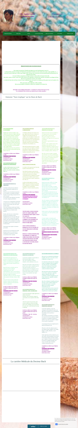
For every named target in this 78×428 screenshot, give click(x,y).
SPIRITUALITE (70, 33)
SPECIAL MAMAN (49, 33)
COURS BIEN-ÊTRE (39, 33)
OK (56, 424)
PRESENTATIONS (8, 33)
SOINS (28, 33)
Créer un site (43, 426)
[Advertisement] (31, 53)
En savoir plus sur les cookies (63, 424)
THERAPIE (18, 33)
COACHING (59, 33)
